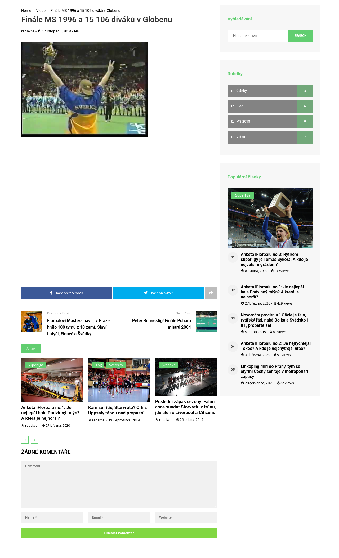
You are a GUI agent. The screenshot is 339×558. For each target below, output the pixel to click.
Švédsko (116, 365)
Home (26, 10)
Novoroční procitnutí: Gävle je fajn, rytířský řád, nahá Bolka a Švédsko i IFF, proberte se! (274, 320)
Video (41, 10)
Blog (98, 365)
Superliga (35, 365)
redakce (27, 31)
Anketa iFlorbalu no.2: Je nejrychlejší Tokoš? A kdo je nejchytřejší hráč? (276, 346)
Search (300, 36)
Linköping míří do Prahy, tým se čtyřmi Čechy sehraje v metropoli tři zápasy (274, 371)
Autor (30, 348)
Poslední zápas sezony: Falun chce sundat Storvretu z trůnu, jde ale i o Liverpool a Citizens (185, 407)
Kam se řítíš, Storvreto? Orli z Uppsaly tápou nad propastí (117, 410)
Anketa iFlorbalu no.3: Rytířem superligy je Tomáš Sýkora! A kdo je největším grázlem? (274, 259)
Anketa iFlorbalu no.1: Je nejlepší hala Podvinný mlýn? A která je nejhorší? (50, 413)
